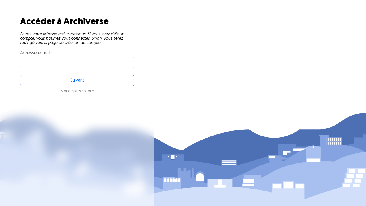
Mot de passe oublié (77, 91)
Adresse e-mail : (36, 53)
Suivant (77, 80)
